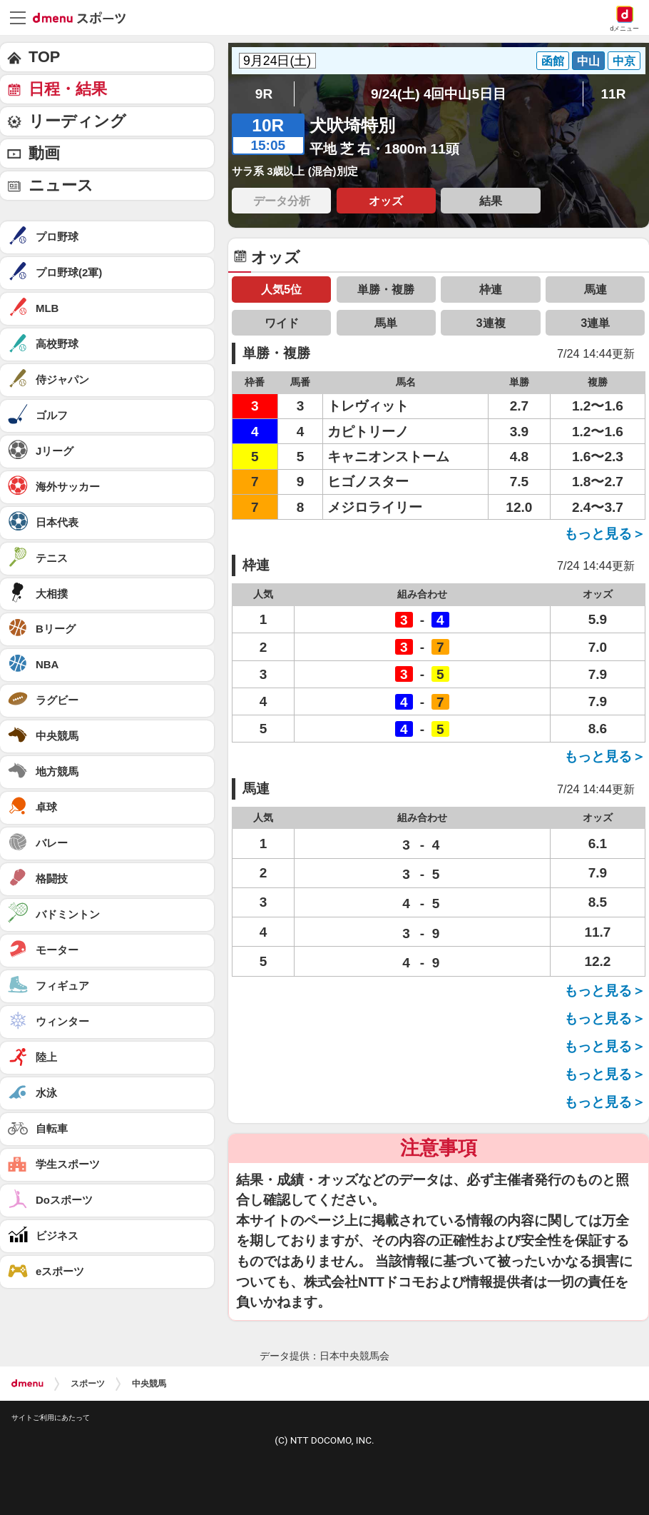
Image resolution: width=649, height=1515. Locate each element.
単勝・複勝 (385, 289)
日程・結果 (68, 89)
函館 (552, 60)
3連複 (490, 322)
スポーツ (88, 1384)
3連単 (595, 322)
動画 (44, 153)
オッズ (386, 200)
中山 (588, 60)
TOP (44, 57)
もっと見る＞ (604, 533)
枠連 (490, 289)
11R (613, 93)
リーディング (77, 121)
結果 (490, 200)
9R (263, 93)
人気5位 (281, 289)
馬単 (385, 322)
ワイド (282, 322)
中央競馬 (149, 1384)
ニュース (61, 185)
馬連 (595, 289)
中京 (624, 60)
